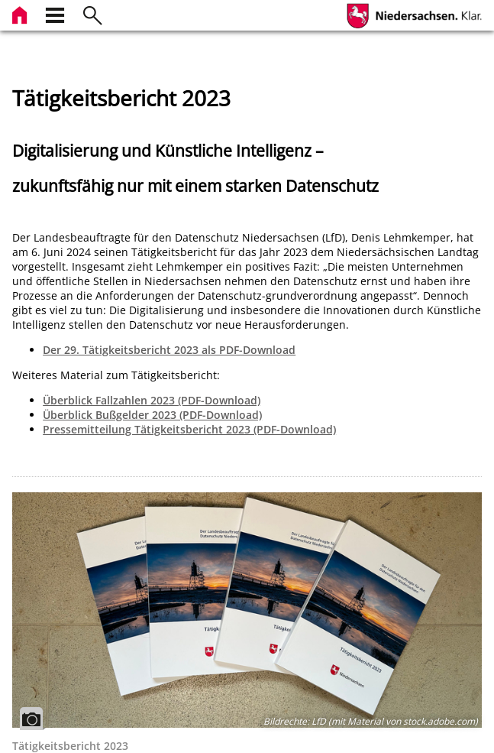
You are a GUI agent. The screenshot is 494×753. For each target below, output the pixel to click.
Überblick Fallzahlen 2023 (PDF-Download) (151, 400)
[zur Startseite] (21, 13)
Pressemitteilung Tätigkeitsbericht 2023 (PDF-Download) (189, 429)
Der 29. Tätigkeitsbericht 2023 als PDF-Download (169, 349)
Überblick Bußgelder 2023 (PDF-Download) (152, 414)
